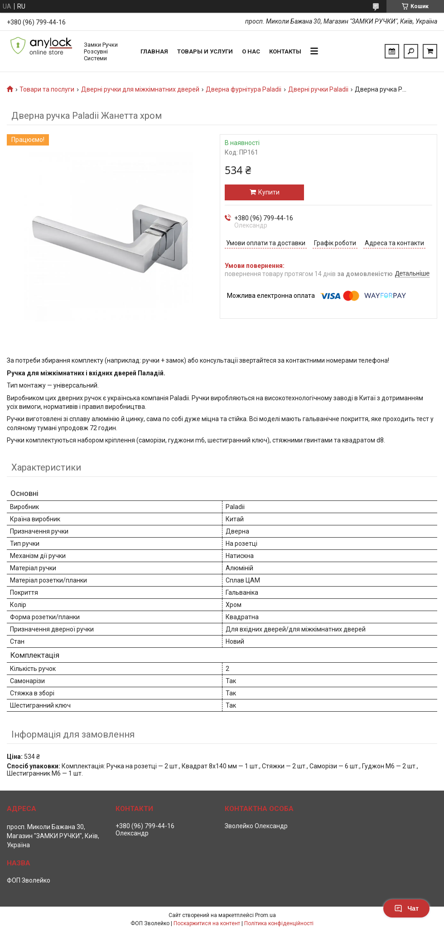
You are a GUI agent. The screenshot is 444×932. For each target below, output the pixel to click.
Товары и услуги (205, 51)
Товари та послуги (46, 89)
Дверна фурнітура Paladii (243, 89)
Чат (406, 908)
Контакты (285, 51)
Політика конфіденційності (279, 923)
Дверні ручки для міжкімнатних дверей (140, 89)
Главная (154, 51)
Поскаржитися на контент (207, 923)
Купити (269, 192)
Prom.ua (265, 915)
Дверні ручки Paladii (318, 89)
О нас (251, 51)
